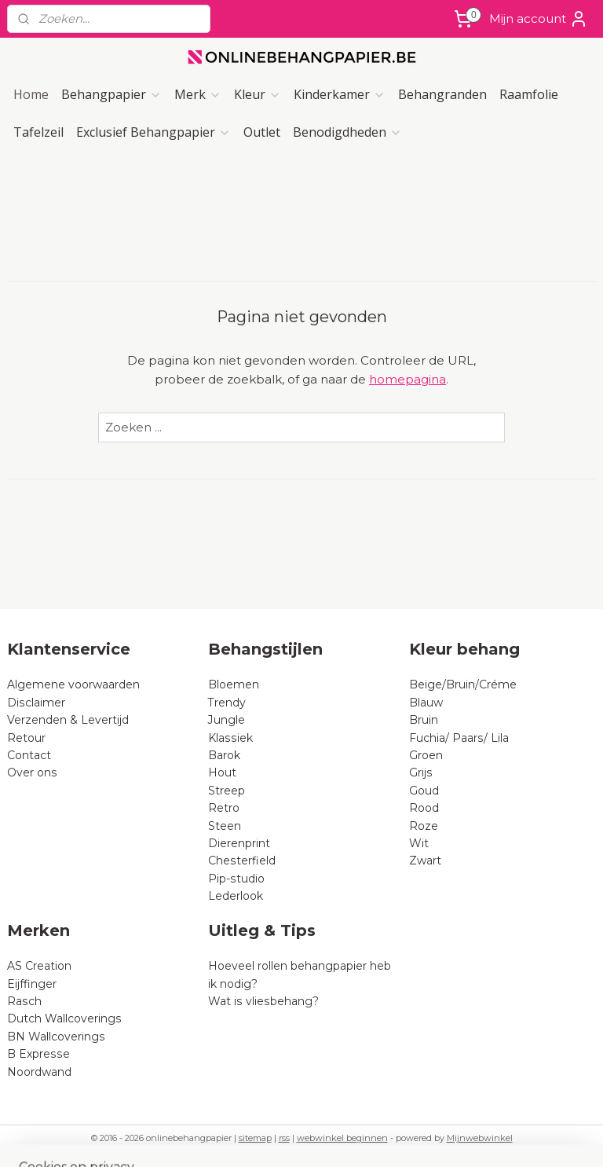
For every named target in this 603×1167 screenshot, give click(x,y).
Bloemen (233, 684)
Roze (423, 826)
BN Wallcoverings (56, 1036)
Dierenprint (239, 843)
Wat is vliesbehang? (263, 1001)
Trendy (227, 702)
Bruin (423, 720)
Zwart (425, 860)
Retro (223, 808)
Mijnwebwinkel (480, 1137)
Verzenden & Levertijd (68, 720)
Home (31, 94)
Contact (29, 755)
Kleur (257, 94)
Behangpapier (111, 94)
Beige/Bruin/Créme (463, 684)
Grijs (421, 772)
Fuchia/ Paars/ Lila (459, 738)
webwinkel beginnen (342, 1137)
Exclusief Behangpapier (153, 132)
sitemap (255, 1137)
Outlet (261, 132)
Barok (224, 755)
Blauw (426, 702)
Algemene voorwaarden (73, 684)
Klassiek (230, 738)
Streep (226, 791)
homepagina (407, 379)
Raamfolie (528, 94)
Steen (224, 826)
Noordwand (39, 1072)
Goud (424, 791)
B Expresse (38, 1054)
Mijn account (538, 18)
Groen (426, 755)
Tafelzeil (38, 132)
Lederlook (235, 896)
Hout (222, 772)
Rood (424, 808)
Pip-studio (236, 879)
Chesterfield (243, 860)
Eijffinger (32, 984)
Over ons (32, 772)
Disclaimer (36, 702)
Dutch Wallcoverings (64, 1018)
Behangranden (442, 94)
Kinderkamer (340, 94)
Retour (26, 738)
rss (284, 1137)
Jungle (226, 720)
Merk (197, 94)
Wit (419, 843)
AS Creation (39, 966)
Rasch (24, 1001)
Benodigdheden (347, 132)
